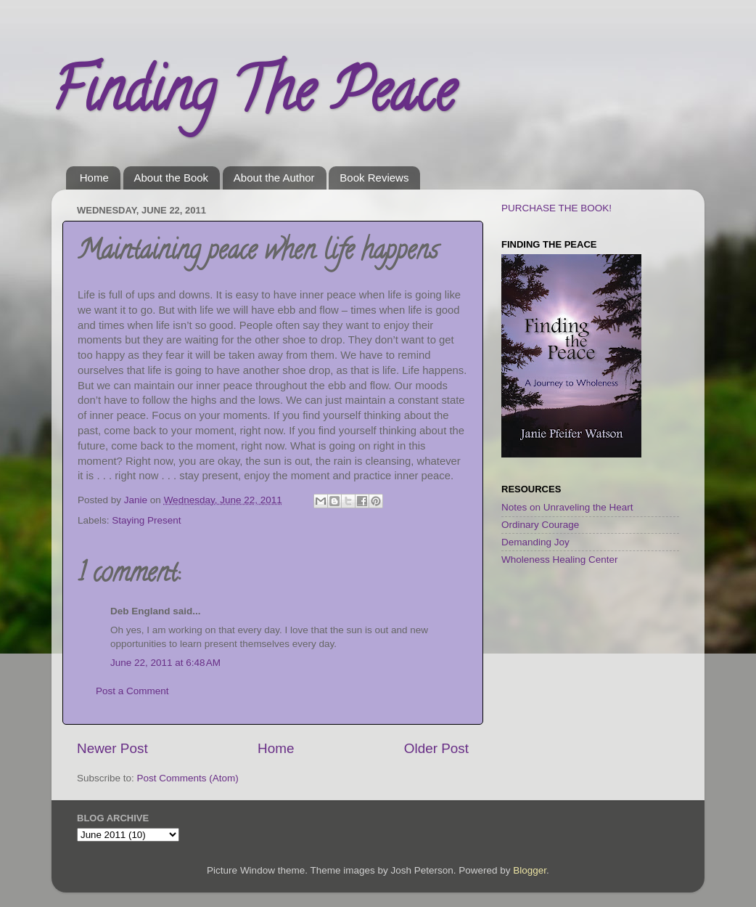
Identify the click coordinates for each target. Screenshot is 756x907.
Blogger (529, 870)
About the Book (171, 177)
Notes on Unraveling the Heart (567, 507)
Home (94, 177)
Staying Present (146, 520)
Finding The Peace (253, 97)
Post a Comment (132, 691)
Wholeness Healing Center (559, 559)
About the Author (274, 177)
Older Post (436, 748)
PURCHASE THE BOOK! (556, 208)
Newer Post (112, 748)
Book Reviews (374, 177)
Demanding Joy (535, 542)
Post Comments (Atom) (188, 778)
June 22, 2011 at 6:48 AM (165, 662)
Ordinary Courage (540, 524)
